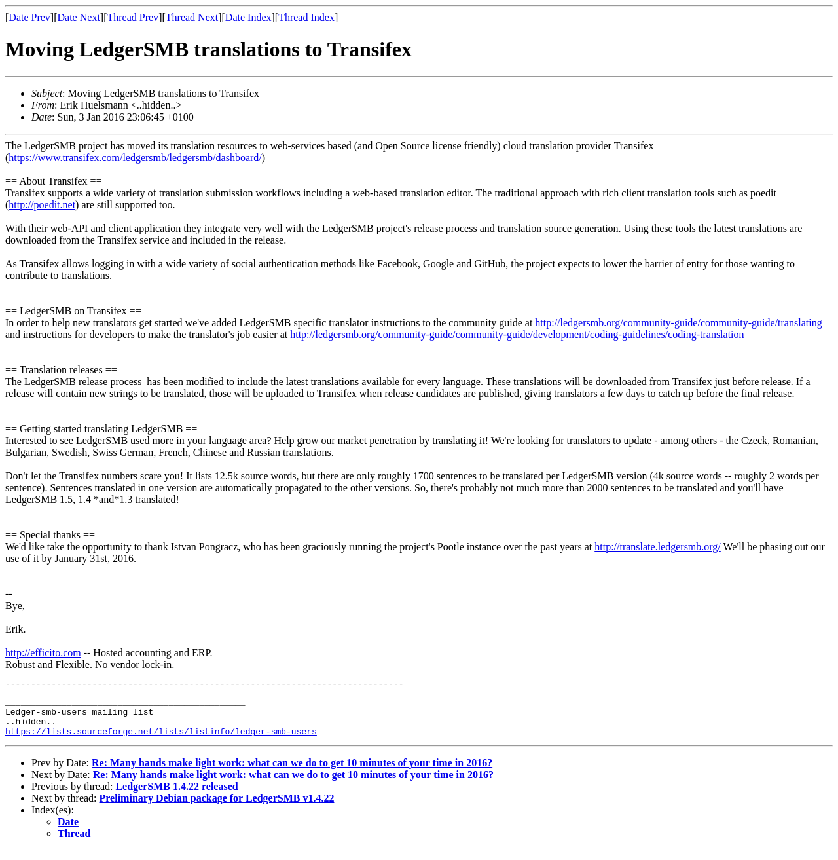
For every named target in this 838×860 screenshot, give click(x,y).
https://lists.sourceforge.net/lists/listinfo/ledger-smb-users (161, 741)
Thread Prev (132, 17)
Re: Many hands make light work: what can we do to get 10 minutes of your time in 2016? (292, 772)
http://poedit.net (42, 204)
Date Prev (29, 17)
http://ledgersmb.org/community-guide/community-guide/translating (678, 322)
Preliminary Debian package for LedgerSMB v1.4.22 (217, 807)
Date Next (79, 17)
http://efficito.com (43, 652)
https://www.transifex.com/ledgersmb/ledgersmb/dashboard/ (135, 157)
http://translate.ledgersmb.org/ (657, 546)
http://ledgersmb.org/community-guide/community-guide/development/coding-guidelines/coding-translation (517, 334)
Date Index (248, 17)
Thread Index (306, 17)
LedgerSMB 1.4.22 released (176, 796)
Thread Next (192, 17)
